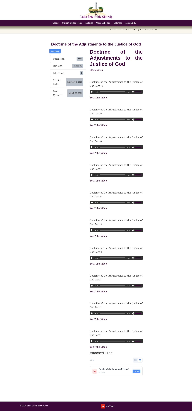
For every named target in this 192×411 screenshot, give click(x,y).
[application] (116, 92)
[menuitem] (56, 23)
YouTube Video (98, 97)
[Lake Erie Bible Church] (96, 10)
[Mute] (133, 92)
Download (55, 51)
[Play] (92, 92)
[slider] (112, 91)
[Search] (139, 23)
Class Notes (96, 70)
